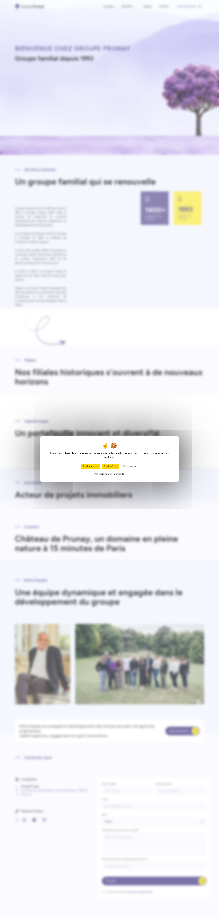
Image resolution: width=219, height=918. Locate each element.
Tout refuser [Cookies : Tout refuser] (111, 466)
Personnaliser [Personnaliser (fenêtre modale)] (129, 466)
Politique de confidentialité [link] (109, 473)
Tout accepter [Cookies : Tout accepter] (91, 466)
